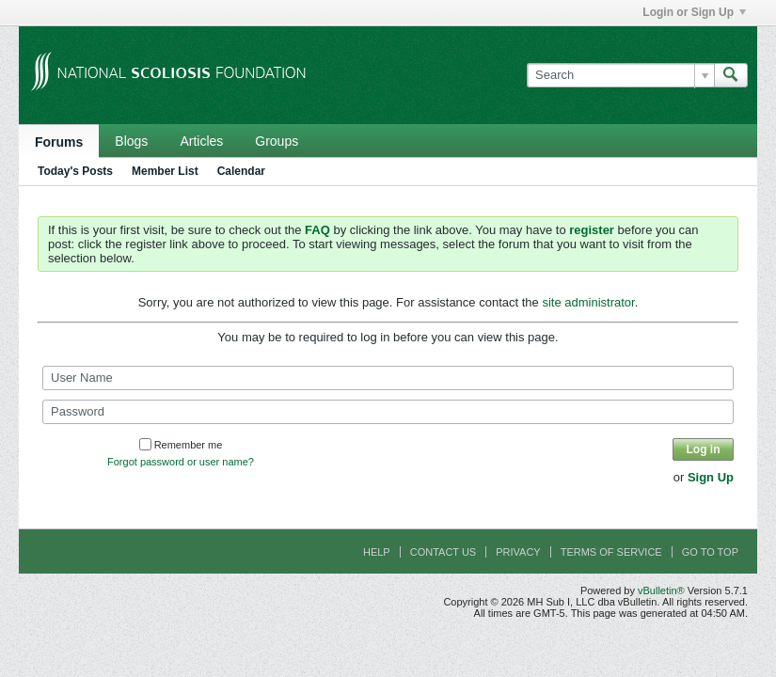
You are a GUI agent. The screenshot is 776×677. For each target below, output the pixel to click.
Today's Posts (75, 171)
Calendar (241, 171)
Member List (165, 171)
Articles (201, 141)
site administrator (588, 302)
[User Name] (388, 378)
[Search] (620, 75)
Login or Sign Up (694, 12)
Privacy (518, 552)
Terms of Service (611, 552)
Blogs (131, 141)
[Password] (388, 412)
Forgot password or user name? (180, 461)
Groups (276, 141)
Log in (704, 449)
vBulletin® (661, 590)
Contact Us (443, 552)
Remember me (181, 444)
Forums (59, 142)
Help (376, 552)
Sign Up (711, 477)
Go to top (710, 552)
